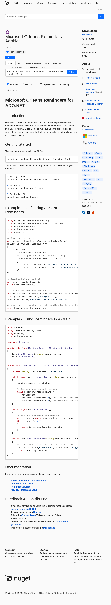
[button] (72, 72)
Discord (37, 512)
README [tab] (12, 84)
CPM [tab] (47, 63)
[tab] (28, 3)
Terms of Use (37, 593)
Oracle (87, 192)
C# (95, 171)
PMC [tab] (20, 63)
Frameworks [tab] (29, 84)
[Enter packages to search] (51, 16)
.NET (86, 175)
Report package (93, 118)
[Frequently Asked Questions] (76, 549)
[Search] (101, 16)
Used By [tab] (64, 84)
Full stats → (87, 34)
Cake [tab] (44, 67)
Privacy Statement (55, 593)
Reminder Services (20, 487)
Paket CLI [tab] (57, 63)
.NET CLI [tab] (10, 63)
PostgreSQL (90, 188)
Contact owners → (90, 130)
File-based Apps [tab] (32, 67)
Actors (95, 162)
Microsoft (92, 135)
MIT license (49, 528)
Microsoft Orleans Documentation (28, 480)
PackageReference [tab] (33, 63)
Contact (10, 549)
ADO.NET (89, 179)
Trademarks (71, 593)
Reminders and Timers (22, 483)
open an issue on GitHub (23, 509)
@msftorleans (28, 515)
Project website (92, 78)
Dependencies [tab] (47, 84)
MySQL (87, 184)
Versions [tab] (12, 90)
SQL (99, 179)
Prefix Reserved (17, 52)
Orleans (92, 143)
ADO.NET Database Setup (24, 490)
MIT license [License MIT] (91, 83)
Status (44, 549)
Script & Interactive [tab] (14, 67)
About (26, 593)
